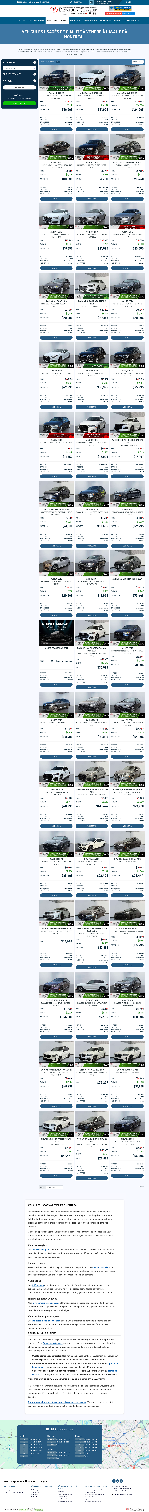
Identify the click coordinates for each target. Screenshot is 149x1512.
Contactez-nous (90, 1492)
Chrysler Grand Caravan (65, 1494)
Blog (86, 1499)
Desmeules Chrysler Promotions (13, 1492)
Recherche (19, 87)
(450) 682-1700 (76, 2)
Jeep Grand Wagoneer (65, 1501)
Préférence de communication (94, 1494)
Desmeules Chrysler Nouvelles (94, 1490)
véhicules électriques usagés (46, 1321)
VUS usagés (38, 1285)
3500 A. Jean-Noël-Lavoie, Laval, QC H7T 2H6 (34, 2)
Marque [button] (7, 80)
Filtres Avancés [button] (12, 74)
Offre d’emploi (89, 1497)
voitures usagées (41, 1249)
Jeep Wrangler (62, 1496)
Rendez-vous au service (113, 13)
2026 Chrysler (35, 1492)
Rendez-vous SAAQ (128, 13)
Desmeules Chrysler (52, 1343)
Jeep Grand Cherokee (64, 1499)
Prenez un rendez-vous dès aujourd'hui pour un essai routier (57, 1402)
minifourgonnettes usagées (46, 1303)
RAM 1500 (61, 1492)
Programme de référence (93, 1501)
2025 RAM (34, 1497)
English (128, 2)
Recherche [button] (9, 62)
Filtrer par (137, 62)
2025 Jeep (34, 1494)
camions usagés (100, 1267)
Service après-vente (10, 1490)
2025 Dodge (34, 1490)
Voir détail (56, 129)
